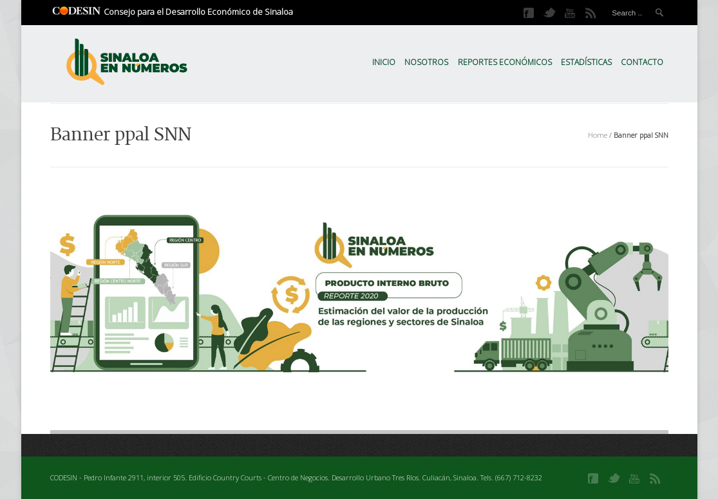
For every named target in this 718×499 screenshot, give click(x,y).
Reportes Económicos (505, 62)
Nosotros (426, 62)
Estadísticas (586, 62)
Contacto (642, 62)
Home (597, 135)
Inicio (383, 62)
